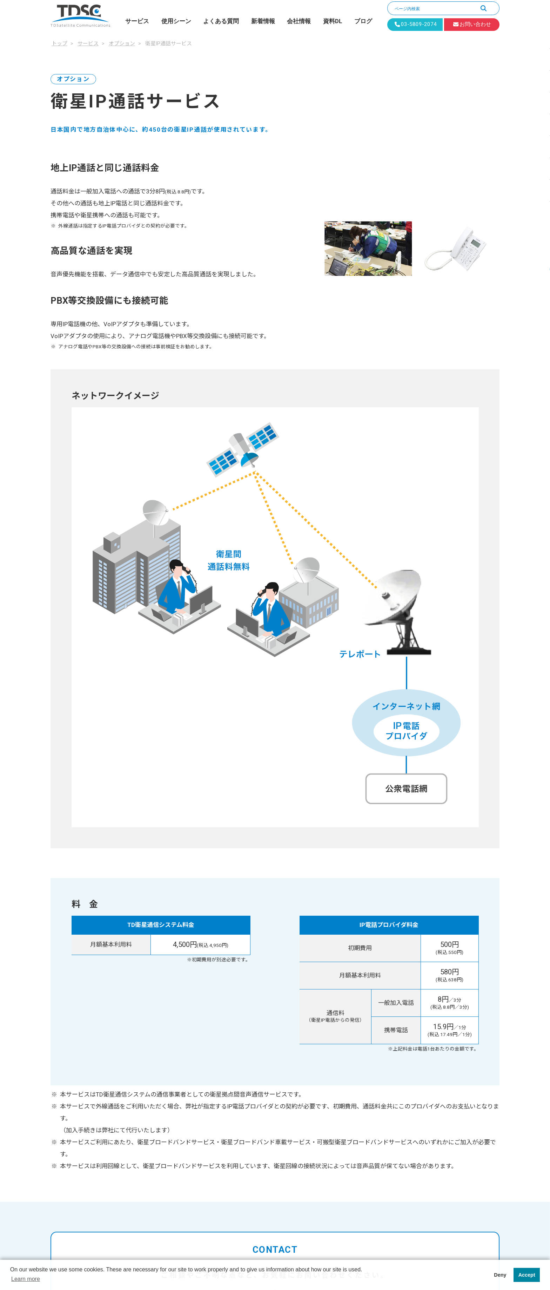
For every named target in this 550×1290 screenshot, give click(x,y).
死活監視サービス (245, 1163)
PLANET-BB (229, 1042)
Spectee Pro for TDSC (250, 1078)
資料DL (332, 21)
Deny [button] (500, 1275)
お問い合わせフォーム (385, 906)
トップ (216, 1018)
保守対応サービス (245, 1139)
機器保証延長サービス (250, 1151)
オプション (229, 1066)
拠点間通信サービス (248, 1127)
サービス (137, 21)
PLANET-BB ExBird (237, 1054)
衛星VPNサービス (245, 1114)
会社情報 (299, 21)
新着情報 (263, 21)
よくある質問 (221, 21)
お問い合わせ (381, 1127)
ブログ (363, 21)
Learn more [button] (25, 1279)
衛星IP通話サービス (247, 1102)
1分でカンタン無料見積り (385, 935)
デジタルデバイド (395, 1042)
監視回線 (384, 1054)
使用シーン (176, 21)
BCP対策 (384, 1030)
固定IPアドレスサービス (253, 1090)
